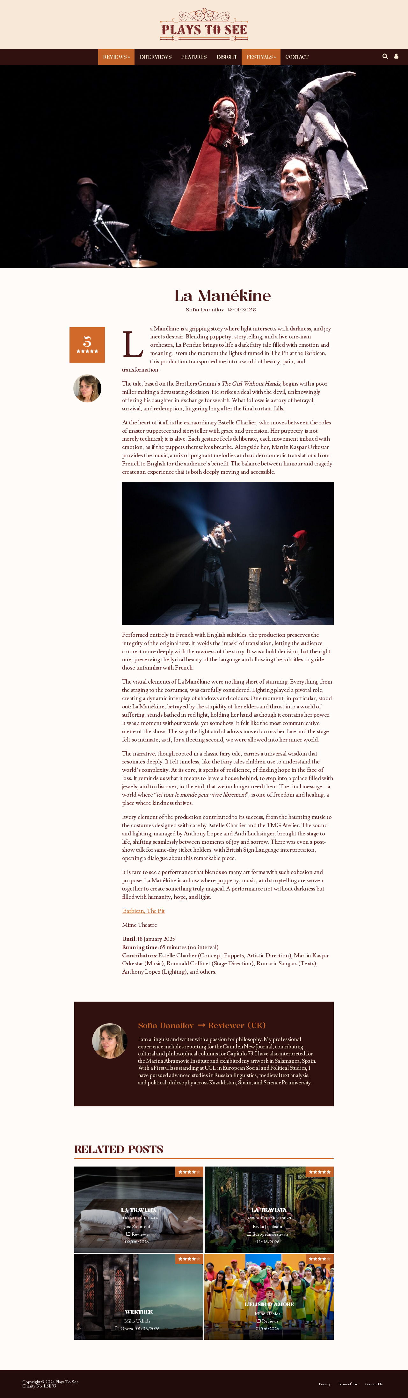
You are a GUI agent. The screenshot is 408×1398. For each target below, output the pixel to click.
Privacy (325, 1384)
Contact (296, 56)
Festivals (259, 56)
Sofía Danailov (205, 309)
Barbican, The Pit (143, 911)
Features (194, 56)
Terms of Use (348, 1384)
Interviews (155, 56)
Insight (226, 56)
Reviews (115, 56)
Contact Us (373, 1384)
